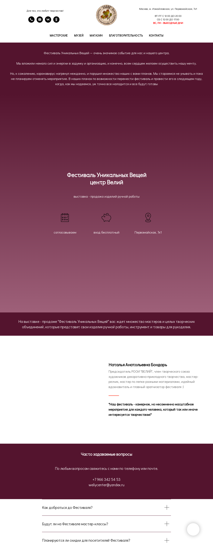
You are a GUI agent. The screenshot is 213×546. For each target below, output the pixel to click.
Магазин (96, 35)
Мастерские (59, 35)
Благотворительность (126, 35)
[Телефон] (31, 21)
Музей (79, 35)
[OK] (56, 21)
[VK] (48, 21)
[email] (40, 21)
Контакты (156, 35)
